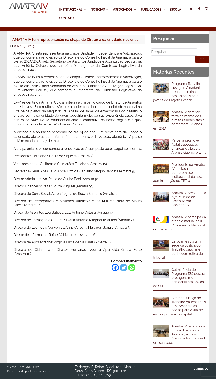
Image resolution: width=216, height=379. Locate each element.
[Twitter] (123, 267)
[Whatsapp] (131, 267)
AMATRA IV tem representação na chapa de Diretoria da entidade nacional (75, 39)
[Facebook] (115, 267)
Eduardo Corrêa (40, 371)
